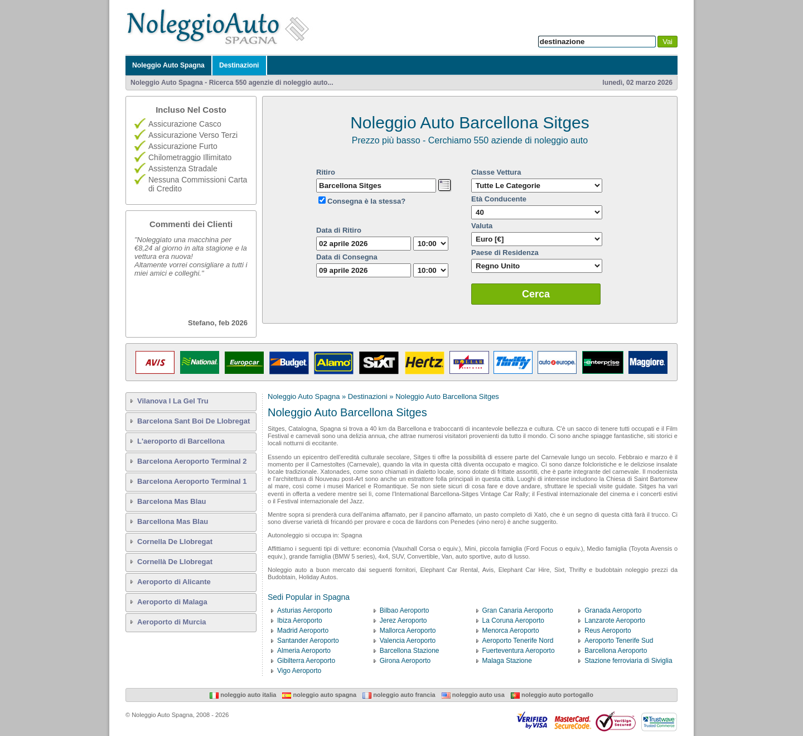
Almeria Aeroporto (304, 651)
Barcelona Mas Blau (171, 501)
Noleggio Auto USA (473, 694)
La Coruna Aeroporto (513, 620)
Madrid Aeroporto (302, 630)
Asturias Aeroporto (304, 610)
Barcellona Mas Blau (172, 521)
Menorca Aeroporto (510, 630)
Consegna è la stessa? (366, 201)
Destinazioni (239, 65)
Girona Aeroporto (405, 661)
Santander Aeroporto (308, 640)
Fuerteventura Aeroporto (518, 651)
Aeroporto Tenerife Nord (518, 640)
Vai (667, 41)
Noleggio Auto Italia (243, 694)
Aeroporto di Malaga (172, 602)
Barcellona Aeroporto (615, 651)
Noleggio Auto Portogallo (552, 694)
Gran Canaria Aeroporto (517, 610)
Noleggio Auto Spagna (168, 65)
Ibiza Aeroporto (299, 620)
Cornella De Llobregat (174, 541)
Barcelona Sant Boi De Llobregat (193, 421)
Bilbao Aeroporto (404, 610)
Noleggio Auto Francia (398, 694)
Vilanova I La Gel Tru (173, 401)
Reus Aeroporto (607, 630)
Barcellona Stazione (409, 651)
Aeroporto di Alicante (174, 582)
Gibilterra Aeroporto (306, 661)
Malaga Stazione (507, 661)
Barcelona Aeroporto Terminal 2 (192, 461)
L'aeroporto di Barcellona (181, 441)
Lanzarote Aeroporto (614, 620)
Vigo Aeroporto (299, 671)
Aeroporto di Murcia (171, 622)
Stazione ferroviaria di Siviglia (628, 661)
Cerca (536, 294)
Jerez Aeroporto (403, 620)
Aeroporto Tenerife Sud (618, 640)
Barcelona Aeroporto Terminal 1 (192, 481)
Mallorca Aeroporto (408, 630)
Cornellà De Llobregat (174, 561)
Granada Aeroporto (612, 610)
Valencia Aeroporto (408, 640)
